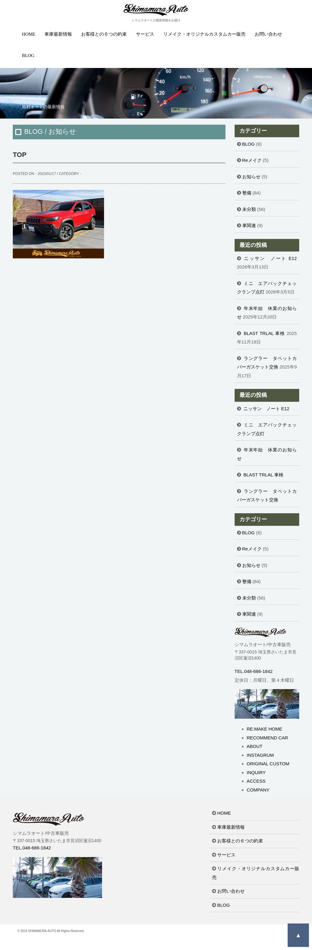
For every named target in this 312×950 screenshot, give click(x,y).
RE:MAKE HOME (264, 728)
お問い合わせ (268, 34)
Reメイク (252, 160)
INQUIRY (256, 772)
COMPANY (258, 789)
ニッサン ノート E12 (270, 258)
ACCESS (256, 781)
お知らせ (251, 176)
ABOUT (255, 746)
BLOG (28, 55)
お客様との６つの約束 (104, 34)
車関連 (249, 225)
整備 (246, 192)
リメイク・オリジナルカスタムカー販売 (204, 34)
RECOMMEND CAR (267, 737)
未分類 (249, 209)
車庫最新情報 (58, 34)
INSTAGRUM (260, 755)
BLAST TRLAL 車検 (264, 333)
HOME (28, 34)
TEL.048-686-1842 (254, 671)
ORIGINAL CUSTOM (268, 763)
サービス (145, 34)
